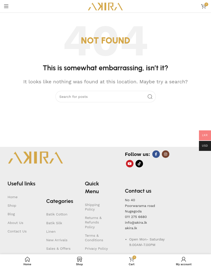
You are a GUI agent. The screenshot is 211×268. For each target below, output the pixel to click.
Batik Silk (54, 223)
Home (13, 197)
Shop (12, 205)
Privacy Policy (96, 248)
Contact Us (17, 231)
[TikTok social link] (139, 163)
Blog (11, 214)
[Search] (105, 96)
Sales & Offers (58, 248)
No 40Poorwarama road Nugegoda (140, 205)
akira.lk (131, 228)
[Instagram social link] (165, 154)
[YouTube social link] (129, 163)
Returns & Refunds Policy (93, 222)
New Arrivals (56, 240)
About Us (15, 223)
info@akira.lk (136, 222)
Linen (51, 231)
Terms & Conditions (94, 237)
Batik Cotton (56, 214)
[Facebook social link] (156, 154)
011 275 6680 (136, 217)
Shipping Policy (92, 207)
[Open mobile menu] (6, 6)
